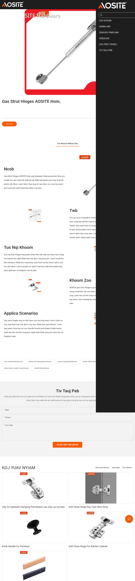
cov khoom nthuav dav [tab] (67, 143)
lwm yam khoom (102, 467)
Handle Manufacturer (41, 368)
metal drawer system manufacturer (16, 368)
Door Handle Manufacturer (13, 362)
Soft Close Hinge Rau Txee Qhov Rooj (88, 506)
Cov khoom (127, 467)
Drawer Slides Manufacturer (92, 362)
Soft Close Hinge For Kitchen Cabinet (88, 546)
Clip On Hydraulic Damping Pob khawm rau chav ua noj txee (33, 506)
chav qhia (116, 467)
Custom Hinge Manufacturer (67, 362)
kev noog (9, 124)
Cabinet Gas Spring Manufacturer (40, 362)
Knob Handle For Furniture (16, 546)
